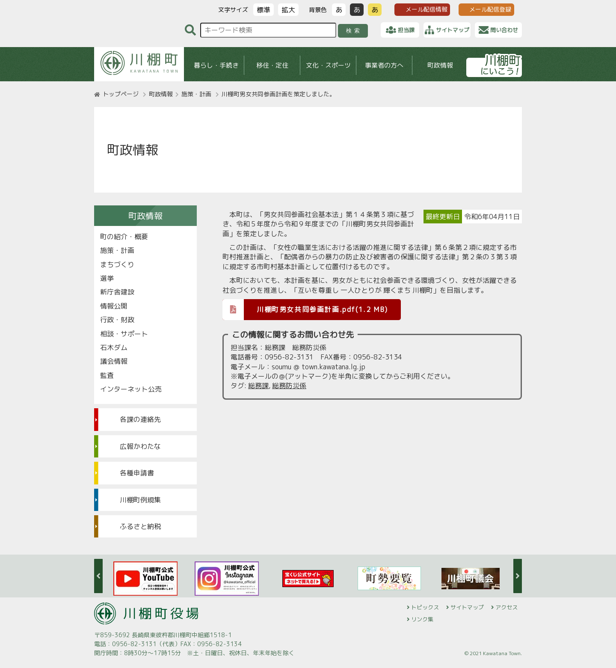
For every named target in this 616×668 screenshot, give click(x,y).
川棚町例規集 (140, 500)
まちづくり (117, 264)
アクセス (506, 607)
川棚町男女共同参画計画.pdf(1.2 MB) (305, 309)
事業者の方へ (384, 65)
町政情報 (440, 65)
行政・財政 (117, 319)
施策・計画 (196, 94)
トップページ (121, 94)
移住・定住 (272, 65)
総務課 (258, 385)
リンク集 (422, 619)
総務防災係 (289, 385)
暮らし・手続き (216, 65)
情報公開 (113, 306)
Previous (98, 576)
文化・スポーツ (328, 65)
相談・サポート (124, 333)
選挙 (107, 278)
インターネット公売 (131, 389)
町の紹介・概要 (124, 236)
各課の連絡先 (140, 419)
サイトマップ (467, 607)
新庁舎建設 (117, 292)
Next (517, 576)
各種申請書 (137, 473)
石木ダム (113, 347)
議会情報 (113, 361)
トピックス (425, 607)
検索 (354, 30)
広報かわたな (140, 446)
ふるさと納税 (140, 526)
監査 (107, 375)
